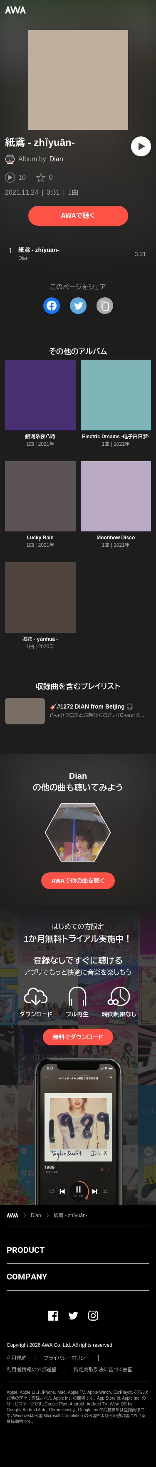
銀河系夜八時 (40, 437)
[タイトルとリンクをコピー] (105, 305)
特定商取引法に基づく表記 (103, 1370)
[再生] (141, 146)
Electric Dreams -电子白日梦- (115, 437)
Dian (56, 159)
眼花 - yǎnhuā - (40, 639)
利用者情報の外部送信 (32, 1370)
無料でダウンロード (78, 1037)
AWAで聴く (78, 215)
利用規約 (17, 1358)
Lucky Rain (40, 538)
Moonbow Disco (116, 538)
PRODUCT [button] (26, 1250)
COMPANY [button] (27, 1277)
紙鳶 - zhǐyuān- (70, 1215)
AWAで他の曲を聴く (77, 880)
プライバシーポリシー (67, 1358)
